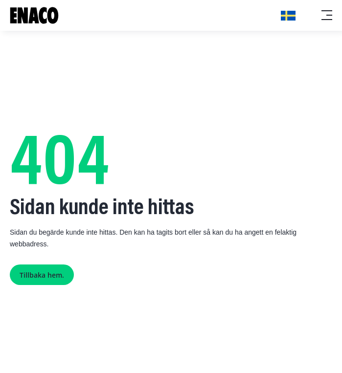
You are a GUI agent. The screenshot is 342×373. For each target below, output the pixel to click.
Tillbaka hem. (42, 275)
